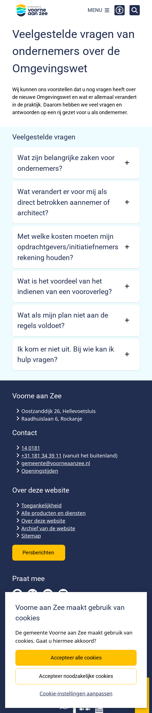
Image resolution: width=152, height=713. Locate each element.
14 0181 (30, 447)
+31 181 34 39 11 (41, 455)
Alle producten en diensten (53, 513)
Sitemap (31, 535)
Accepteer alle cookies (75, 658)
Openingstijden (39, 470)
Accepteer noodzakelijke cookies (76, 676)
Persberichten (38, 552)
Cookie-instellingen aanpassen (76, 693)
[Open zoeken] (135, 10)
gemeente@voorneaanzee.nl (55, 463)
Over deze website (43, 520)
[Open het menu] (98, 10)
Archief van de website (48, 528)
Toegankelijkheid (41, 505)
